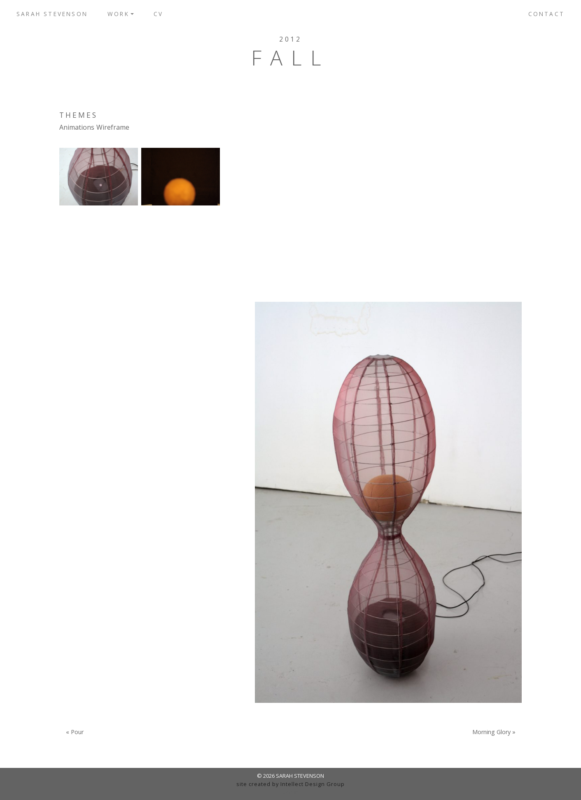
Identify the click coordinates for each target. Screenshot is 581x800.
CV (158, 14)
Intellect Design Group (312, 784)
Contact (546, 14)
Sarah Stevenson (52, 14)
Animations (76, 127)
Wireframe (112, 127)
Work (118, 14)
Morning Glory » (494, 732)
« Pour (75, 732)
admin (290, 791)
